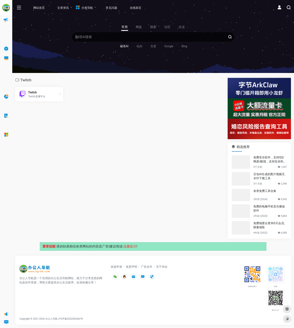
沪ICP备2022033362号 (70, 318)
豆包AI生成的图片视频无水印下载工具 (269, 176)
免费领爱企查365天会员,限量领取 (268, 225)
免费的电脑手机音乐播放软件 (269, 208)
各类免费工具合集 (264, 191)
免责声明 (131, 266)
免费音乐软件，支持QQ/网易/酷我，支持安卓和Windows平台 (269, 159)
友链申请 (116, 266)
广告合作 (146, 266)
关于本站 (161, 266)
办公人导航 (51, 318)
